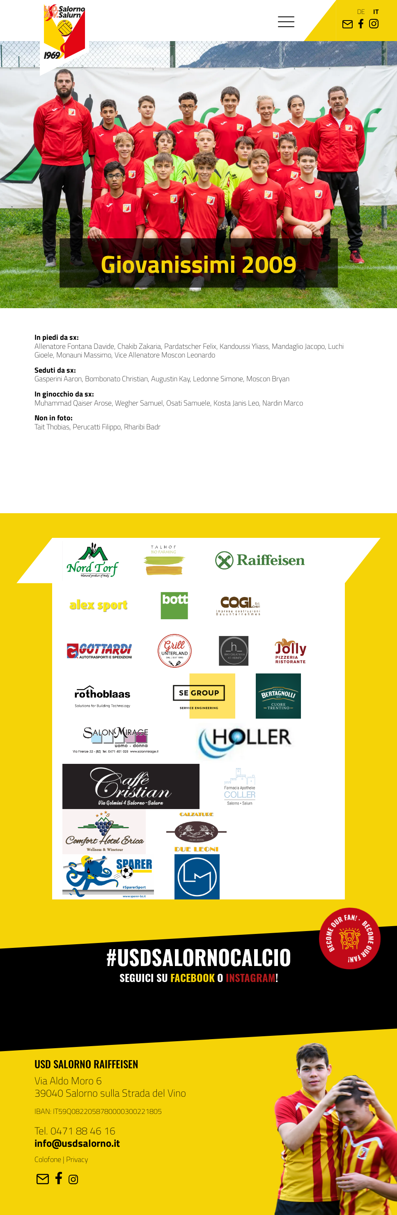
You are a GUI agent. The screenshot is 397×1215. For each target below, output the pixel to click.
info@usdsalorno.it (77, 1142)
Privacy (77, 1159)
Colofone (47, 1159)
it (376, 11)
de (361, 11)
